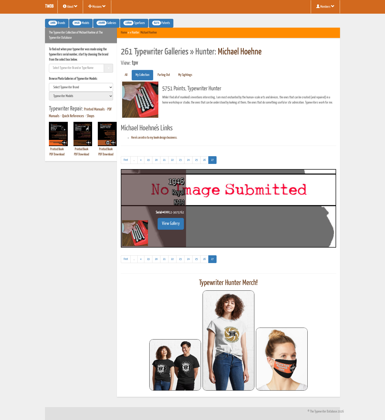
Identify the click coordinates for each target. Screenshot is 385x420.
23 (180, 160)
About (70, 6)
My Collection (142, 75)
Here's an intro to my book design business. (154, 137)
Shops (90, 116)
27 (214, 159)
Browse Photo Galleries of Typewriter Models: (73, 79)
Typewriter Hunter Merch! (228, 283)
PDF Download (56, 154)
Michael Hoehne (148, 32)
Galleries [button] (106, 23)
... (135, 160)
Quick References (73, 116)
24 (188, 160)
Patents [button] (161, 23)
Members (325, 6)
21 (164, 160)
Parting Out (164, 75)
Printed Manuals (94, 109)
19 (148, 160)
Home (124, 32)
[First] (126, 160)
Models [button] (80, 23)
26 (204, 160)
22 (172, 160)
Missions (97, 6)
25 (196, 160)
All (126, 75)
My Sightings (185, 75)
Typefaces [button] (134, 23)
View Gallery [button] (171, 223)
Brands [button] (56, 23)
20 (156, 160)
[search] (81, 87)
